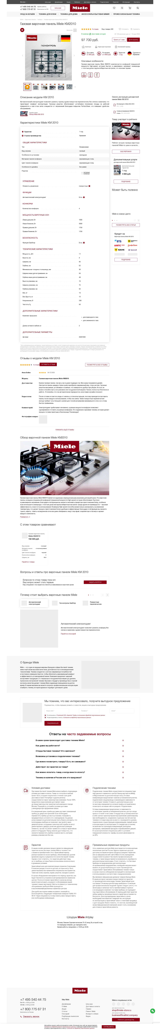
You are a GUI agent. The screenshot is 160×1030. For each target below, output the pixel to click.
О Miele (64, 1006)
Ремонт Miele (90, 1011)
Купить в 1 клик (119, 40)
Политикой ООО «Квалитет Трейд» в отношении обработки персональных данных (81, 716)
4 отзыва (95, 29)
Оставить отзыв (29, 366)
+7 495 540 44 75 (28, 7)
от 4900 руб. (106, 54)
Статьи (64, 1011)
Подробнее (125, 181)
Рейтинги (77, 2)
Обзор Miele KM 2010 (36, 114)
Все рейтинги (126, 151)
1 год (121, 54)
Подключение (104, 2)
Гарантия (115, 2)
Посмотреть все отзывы (97, 366)
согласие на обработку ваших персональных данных (60, 1027)
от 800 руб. (91, 54)
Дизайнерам (59, 2)
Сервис (88, 1009)
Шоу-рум (48, 2)
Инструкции (126, 2)
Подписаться (125, 712)
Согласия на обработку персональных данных (77, 718)
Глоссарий (65, 1014)
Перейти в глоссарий (68, 635)
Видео (88, 1016)
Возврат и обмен (92, 1014)
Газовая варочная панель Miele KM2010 (54, 379)
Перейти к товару (28, 563)
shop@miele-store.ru (121, 1010)
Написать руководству (126, 1019)
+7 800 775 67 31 (28, 9)
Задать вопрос (95, 583)
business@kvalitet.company (125, 1015)
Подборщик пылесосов (70, 1016)
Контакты (137, 2)
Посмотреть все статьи (126, 225)
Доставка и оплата (90, 2)
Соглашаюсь (108, 1027)
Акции (68, 2)
